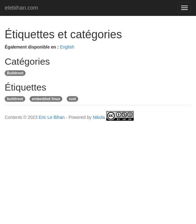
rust (72, 99)
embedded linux (46, 99)
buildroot (15, 99)
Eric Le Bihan (52, 117)
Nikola (99, 117)
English (67, 46)
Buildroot (15, 73)
